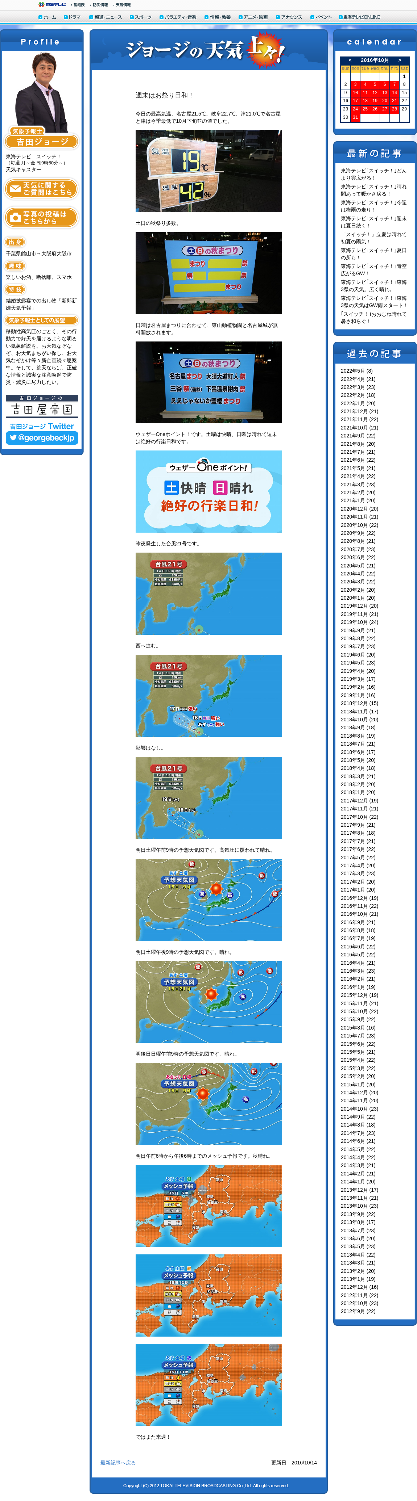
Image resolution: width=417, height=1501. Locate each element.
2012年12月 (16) (360, 1287)
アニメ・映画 (253, 18)
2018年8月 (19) (358, 736)
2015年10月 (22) (360, 1011)
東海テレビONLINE (359, 18)
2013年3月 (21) (358, 1263)
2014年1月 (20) (358, 1182)
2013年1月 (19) (358, 1279)
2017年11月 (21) (360, 809)
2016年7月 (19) (358, 938)
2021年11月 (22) (360, 419)
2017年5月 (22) (358, 857)
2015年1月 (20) (358, 1084)
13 (384, 93)
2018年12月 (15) (360, 703)
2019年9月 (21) (358, 630)
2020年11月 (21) (360, 517)
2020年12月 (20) (360, 509)
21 (394, 101)
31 (355, 118)
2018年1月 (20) (358, 792)
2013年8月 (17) (358, 1222)
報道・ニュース (105, 18)
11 (365, 93)
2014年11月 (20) (360, 1100)
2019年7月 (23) (358, 646)
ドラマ (73, 18)
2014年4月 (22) (358, 1157)
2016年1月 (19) (358, 987)
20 (384, 101)
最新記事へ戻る (118, 1463)
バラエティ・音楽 (178, 18)
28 (394, 109)
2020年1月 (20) (358, 598)
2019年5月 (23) (358, 663)
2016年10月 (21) (360, 914)
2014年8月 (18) (358, 1125)
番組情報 (78, 5)
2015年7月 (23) (358, 1036)
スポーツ (141, 18)
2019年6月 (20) (358, 655)
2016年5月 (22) (358, 954)
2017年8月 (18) (358, 833)
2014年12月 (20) (360, 1092)
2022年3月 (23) (358, 387)
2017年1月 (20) (358, 890)
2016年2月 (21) (358, 979)
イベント (321, 18)
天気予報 (122, 5)
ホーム (47, 18)
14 (394, 93)
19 (374, 101)
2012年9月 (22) (358, 1311)
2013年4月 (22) (358, 1255)
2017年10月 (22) (360, 817)
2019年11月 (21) (360, 614)
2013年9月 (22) (358, 1214)
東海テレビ (52, 4)
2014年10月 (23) (360, 1109)
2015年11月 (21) (360, 1003)
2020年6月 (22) (358, 557)
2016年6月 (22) (358, 946)
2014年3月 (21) (358, 1165)
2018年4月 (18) (358, 768)
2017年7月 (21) (358, 841)
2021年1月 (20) (358, 500)
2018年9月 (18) (358, 727)
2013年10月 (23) (360, 1206)
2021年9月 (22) (358, 436)
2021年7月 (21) (358, 452)
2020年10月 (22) (360, 525)
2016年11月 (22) (360, 906)
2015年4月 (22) (358, 1060)
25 (365, 109)
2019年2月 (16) (358, 687)
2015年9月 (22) (358, 1019)
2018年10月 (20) (360, 719)
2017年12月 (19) (360, 801)
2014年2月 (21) (358, 1174)
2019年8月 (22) (358, 638)
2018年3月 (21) (358, 776)
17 (355, 101)
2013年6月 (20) (358, 1238)
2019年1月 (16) (358, 695)
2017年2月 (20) (358, 882)
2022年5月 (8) (357, 371)
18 (365, 101)
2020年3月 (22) (358, 581)
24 (355, 109)
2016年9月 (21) (358, 922)
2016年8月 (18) (358, 930)
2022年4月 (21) (358, 379)
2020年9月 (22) (358, 533)
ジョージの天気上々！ (209, 49)
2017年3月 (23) (358, 873)
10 (355, 93)
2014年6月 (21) (358, 1141)
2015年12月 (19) (360, 995)
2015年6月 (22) (358, 1044)
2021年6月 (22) (358, 460)
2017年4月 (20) (358, 865)
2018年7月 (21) (358, 744)
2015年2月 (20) (358, 1076)
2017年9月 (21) (358, 825)
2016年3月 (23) (358, 971)
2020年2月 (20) (358, 590)
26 (374, 109)
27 (384, 109)
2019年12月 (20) (360, 606)
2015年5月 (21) (358, 1052)
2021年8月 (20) (358, 444)
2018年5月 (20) (358, 760)
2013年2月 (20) (358, 1271)
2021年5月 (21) (358, 468)
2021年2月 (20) (358, 492)
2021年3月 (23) (358, 484)
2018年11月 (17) (360, 711)
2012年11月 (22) (360, 1295)
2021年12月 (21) (360, 411)
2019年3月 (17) (358, 679)
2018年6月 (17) (358, 752)
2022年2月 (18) (358, 395)
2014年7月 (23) (358, 1133)
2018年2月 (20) (358, 784)
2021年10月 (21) (360, 428)
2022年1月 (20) (358, 403)
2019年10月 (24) (360, 622)
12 (374, 93)
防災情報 (99, 5)
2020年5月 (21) (358, 566)
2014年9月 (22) (358, 1117)
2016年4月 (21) (358, 963)
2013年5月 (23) (358, 1246)
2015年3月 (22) (358, 1068)
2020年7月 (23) (358, 549)
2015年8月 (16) (358, 1028)
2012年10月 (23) (360, 1303)
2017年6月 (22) (358, 849)
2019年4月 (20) (358, 671)
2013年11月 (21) (360, 1198)
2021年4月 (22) (358, 476)
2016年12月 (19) (360, 898)
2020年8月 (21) (358, 541)
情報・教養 (218, 18)
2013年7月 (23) (358, 1230)
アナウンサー (289, 18)
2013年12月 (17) (360, 1190)
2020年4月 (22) (358, 573)
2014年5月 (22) (358, 1149)
